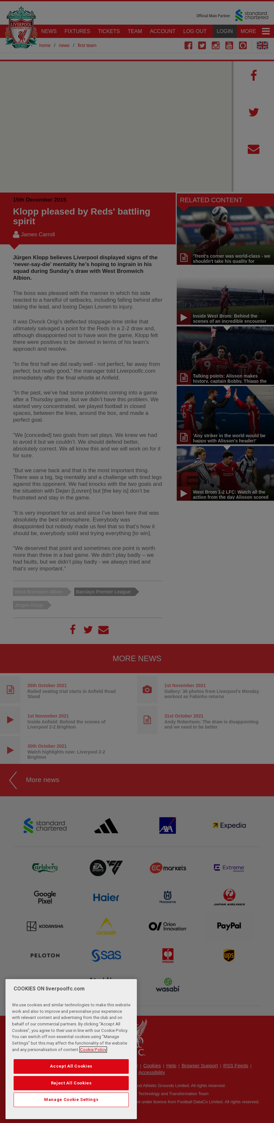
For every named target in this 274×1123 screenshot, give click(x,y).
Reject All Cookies (71, 1083)
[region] (71, 1049)
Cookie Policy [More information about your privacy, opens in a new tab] (93, 1049)
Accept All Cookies (71, 1066)
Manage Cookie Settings (71, 1099)
